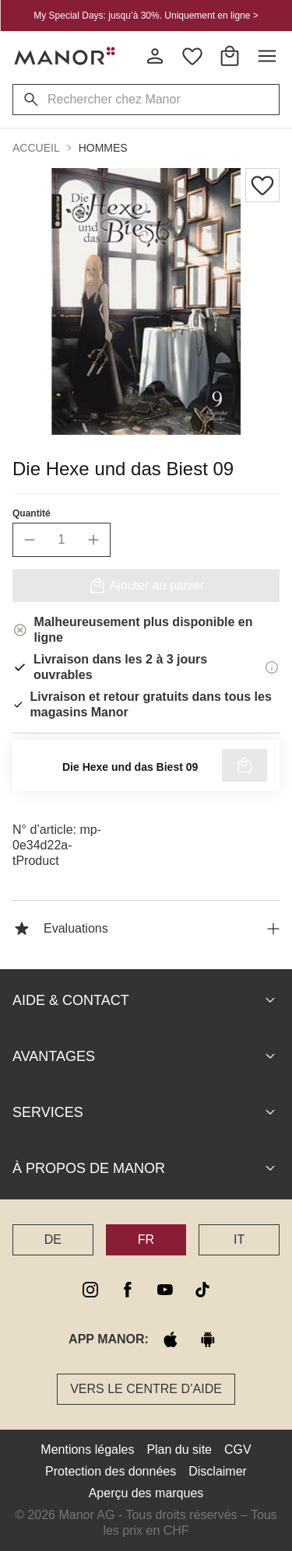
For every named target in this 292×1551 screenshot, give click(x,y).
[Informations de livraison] (272, 667)
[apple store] (170, 1339)
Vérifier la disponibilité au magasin (146, 768)
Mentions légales (87, 1449)
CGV (238, 1449)
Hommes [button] (103, 148)
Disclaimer (217, 1471)
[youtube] (165, 1289)
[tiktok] (202, 1289)
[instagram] (90, 1289)
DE (53, 1239)
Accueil (36, 148)
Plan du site (179, 1449)
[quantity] (61, 539)
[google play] (207, 1339)
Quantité (31, 513)
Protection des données (110, 1471)
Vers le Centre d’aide (146, 1388)
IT (239, 1239)
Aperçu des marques (146, 1493)
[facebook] (127, 1289)
